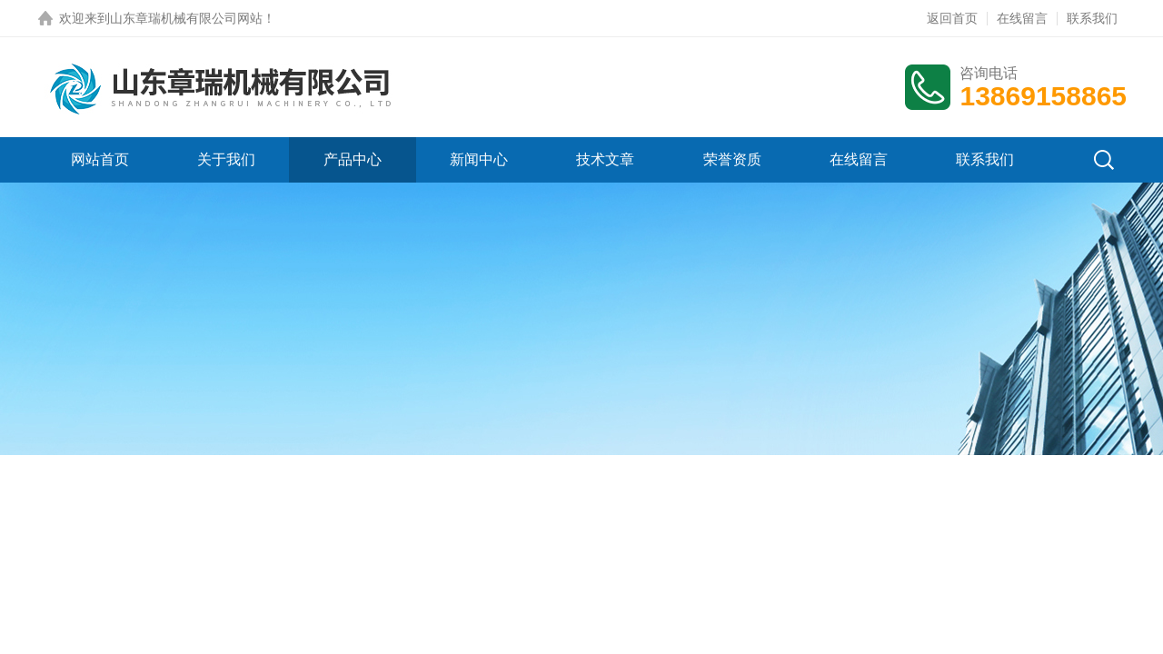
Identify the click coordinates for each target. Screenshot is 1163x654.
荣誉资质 (732, 159)
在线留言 (1022, 18)
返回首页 (952, 18)
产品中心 (352, 159)
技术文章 (605, 159)
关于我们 (226, 159)
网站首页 (100, 159)
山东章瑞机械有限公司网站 (186, 18)
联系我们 (1092, 18)
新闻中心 (479, 159)
